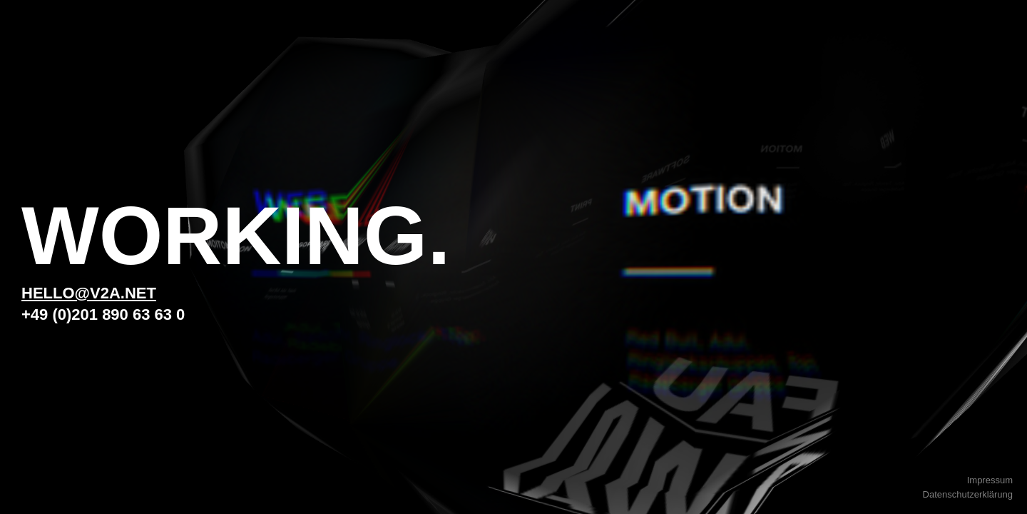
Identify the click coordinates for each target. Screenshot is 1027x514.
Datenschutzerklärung (968, 494)
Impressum (990, 480)
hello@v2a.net (88, 293)
